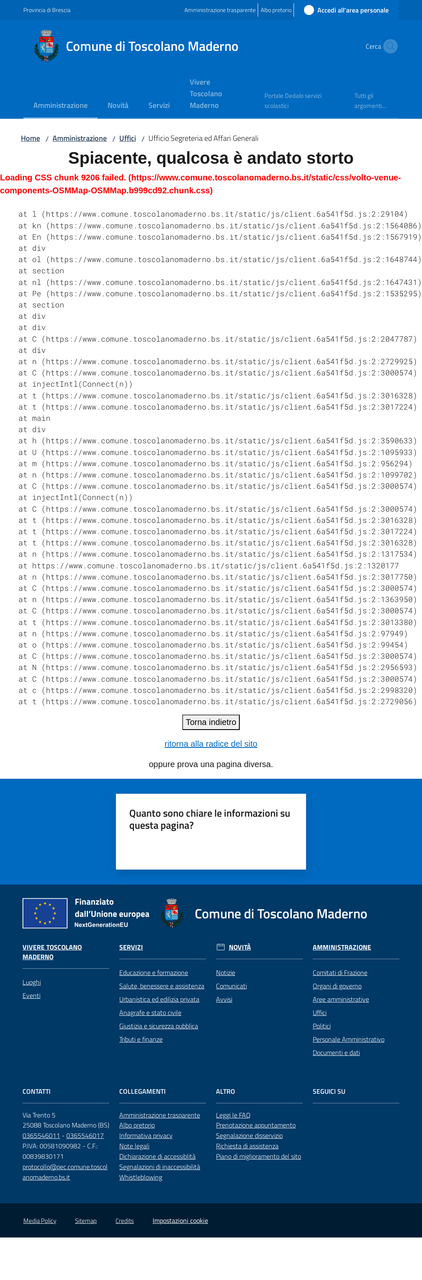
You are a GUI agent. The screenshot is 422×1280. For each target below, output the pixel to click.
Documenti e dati (336, 1053)
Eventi (31, 995)
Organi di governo (337, 986)
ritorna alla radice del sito (211, 743)
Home (30, 138)
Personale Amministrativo (348, 1039)
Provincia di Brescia (46, 9)
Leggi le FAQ (233, 1115)
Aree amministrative (341, 999)
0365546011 (41, 1135)
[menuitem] (60, 106)
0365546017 (85, 1135)
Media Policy (39, 1220)
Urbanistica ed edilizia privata (159, 999)
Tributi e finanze (141, 1039)
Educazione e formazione (153, 973)
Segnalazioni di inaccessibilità (159, 1167)
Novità (240, 947)
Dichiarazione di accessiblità (157, 1156)
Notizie (225, 973)
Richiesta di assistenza (247, 1146)
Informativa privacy (146, 1135)
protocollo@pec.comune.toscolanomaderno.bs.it (65, 1172)
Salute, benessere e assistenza (161, 986)
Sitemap (86, 1220)
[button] (389, 46)
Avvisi (224, 999)
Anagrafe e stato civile (150, 1013)
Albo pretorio (137, 1125)
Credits (125, 1220)
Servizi (131, 947)
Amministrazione (80, 138)
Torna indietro (211, 722)
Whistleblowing (140, 1177)
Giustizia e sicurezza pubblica (158, 1026)
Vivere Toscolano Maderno (52, 952)
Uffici (127, 138)
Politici (322, 1026)
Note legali (134, 1146)
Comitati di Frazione (340, 973)
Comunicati (231, 986)
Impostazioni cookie (180, 1220)
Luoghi (32, 982)
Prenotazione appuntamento (256, 1125)
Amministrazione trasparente (159, 1115)
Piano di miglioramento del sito (258, 1156)
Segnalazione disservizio (249, 1135)
